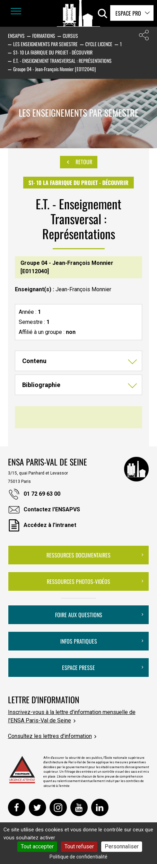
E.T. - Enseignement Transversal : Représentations (62, 60)
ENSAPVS (16, 35)
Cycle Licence (98, 44)
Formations (43, 35)
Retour (78, 162)
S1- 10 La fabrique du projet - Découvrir (53, 52)
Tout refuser (79, 846)
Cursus (70, 35)
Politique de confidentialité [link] (78, 856)
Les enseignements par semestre (45, 44)
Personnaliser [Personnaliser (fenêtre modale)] (122, 846)
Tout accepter (37, 846)
